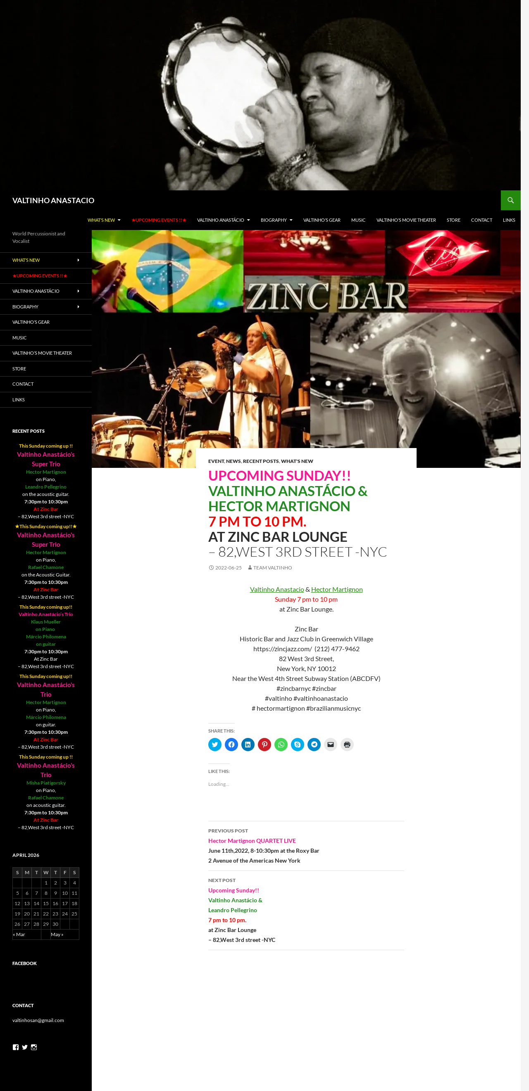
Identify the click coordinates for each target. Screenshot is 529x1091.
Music (358, 220)
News (233, 461)
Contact (481, 220)
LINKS (509, 220)
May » (57, 934)
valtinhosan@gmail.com (38, 1020)
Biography (274, 220)
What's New (297, 461)
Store (453, 220)
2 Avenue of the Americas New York (306, 845)
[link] (277, 589)
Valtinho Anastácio (220, 220)
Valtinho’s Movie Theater (406, 220)
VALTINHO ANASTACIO (53, 200)
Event (216, 461)
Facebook (24, 963)
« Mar (19, 934)
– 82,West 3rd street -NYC (306, 909)
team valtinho (272, 567)
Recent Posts (261, 461)
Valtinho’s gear (322, 220)
